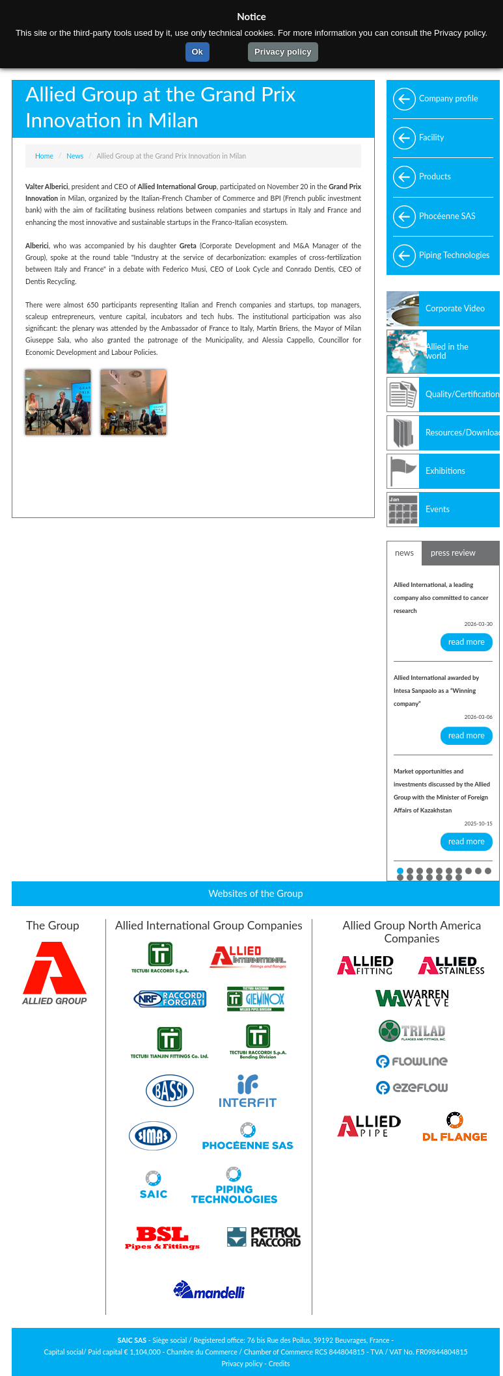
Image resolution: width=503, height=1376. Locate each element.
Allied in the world (447, 351)
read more (466, 642)
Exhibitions (445, 471)
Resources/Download (463, 432)
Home (44, 156)
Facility (431, 137)
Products (435, 176)
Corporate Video (455, 308)
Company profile (448, 98)
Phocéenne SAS (447, 216)
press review (453, 553)
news (404, 553)
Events (438, 509)
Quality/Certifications (463, 394)
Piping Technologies (454, 255)
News (74, 156)
